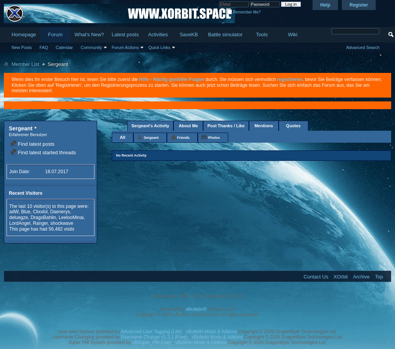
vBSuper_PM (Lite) (151, 342)
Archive (361, 277)
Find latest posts (32, 144)
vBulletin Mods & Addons (211, 331)
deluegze (18, 217)
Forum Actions (125, 47)
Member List (25, 64)
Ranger (40, 223)
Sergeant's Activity (150, 125)
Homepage (24, 34)
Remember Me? (244, 12)
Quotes (293, 125)
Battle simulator (225, 34)
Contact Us (316, 277)
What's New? (89, 34)
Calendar (64, 47)
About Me (188, 125)
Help (325, 5)
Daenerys (60, 211)
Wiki (293, 34)
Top (379, 277)
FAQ (44, 47)
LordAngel (19, 223)
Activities (158, 34)
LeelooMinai (71, 217)
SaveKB (189, 34)
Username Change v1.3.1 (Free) (154, 337)
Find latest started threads (43, 152)
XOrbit (341, 277)
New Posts (22, 47)
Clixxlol (40, 211)
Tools (261, 34)
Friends (183, 138)
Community (91, 47)
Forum (55, 34)
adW (13, 211)
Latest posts (125, 34)
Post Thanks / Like (226, 125)
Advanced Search (363, 47)
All (122, 137)
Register (359, 5)
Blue (25, 211)
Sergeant (151, 138)
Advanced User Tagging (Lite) (151, 331)
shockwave (61, 223)
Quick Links (159, 47)
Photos (214, 138)
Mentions (263, 125)
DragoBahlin (43, 217)
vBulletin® (196, 309)
